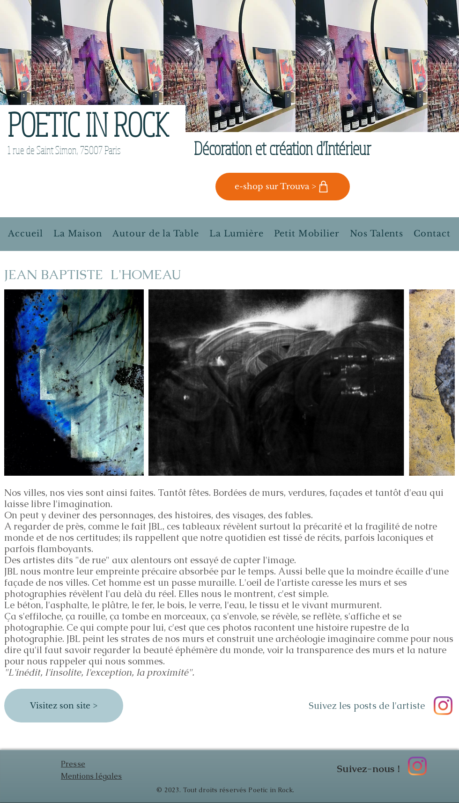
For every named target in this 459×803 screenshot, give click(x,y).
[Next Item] (438, 383)
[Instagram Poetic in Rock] (417, 766)
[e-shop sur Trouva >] (282, 186)
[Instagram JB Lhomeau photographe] (443, 705)
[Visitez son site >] (63, 705)
